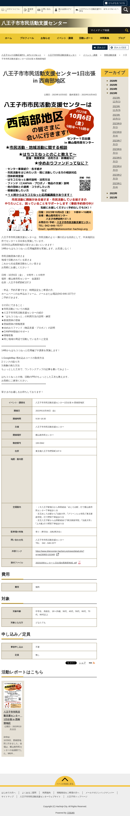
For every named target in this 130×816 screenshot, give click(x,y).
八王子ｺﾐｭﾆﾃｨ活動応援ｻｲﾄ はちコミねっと (21, 55)
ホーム (8, 38)
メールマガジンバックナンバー (100, 792)
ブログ (121, 38)
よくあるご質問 (29, 792)
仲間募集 (104, 38)
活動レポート (86, 38)
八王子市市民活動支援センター (62, 55)
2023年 (113, 93)
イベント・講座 (65, 38)
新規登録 (30, 10)
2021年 (113, 197)
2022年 (113, 193)
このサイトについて (12, 10)
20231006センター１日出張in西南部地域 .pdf (58, 563)
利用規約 (47, 792)
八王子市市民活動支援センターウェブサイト (40, 796)
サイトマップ (7, 796)
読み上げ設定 (120, 47)
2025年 (113, 85)
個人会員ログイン (65, 10)
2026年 (113, 81)
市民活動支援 (110, 55)
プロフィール (27, 38)
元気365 (71, 813)
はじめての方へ (8, 792)
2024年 (113, 89)
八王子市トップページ (77, 796)
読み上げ (101, 47)
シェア (82, 663)
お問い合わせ (46, 10)
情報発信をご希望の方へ (68, 792)
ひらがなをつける (117, 3)
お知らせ (45, 38)
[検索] (126, 30)
